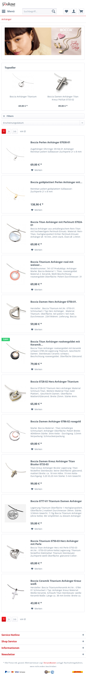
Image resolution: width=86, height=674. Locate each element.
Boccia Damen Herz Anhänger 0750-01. (53, 301)
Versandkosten (50, 662)
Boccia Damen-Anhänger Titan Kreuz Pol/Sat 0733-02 (62, 98)
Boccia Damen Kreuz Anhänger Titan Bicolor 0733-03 (52, 463)
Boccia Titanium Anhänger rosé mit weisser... (51, 263)
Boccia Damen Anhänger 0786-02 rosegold (55, 421)
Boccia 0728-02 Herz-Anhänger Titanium (54, 381)
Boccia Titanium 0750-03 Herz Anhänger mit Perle (54, 543)
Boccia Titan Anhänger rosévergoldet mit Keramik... (55, 343)
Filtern (8, 116)
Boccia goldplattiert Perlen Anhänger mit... (56, 182)
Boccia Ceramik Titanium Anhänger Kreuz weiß (55, 582)
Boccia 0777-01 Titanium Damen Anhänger (56, 501)
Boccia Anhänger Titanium (23, 96)
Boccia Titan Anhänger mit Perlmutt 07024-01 (56, 224)
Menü (8, 11)
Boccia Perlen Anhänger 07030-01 (50, 142)
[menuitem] (8, 11)
